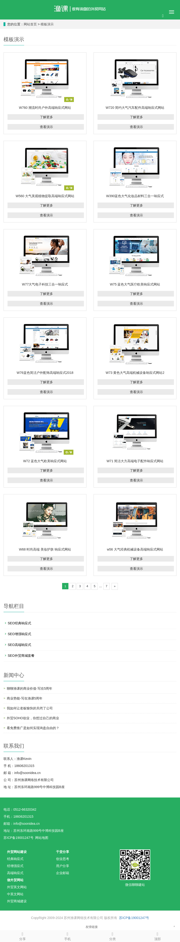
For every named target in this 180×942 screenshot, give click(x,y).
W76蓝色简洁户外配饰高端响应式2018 (45, 373)
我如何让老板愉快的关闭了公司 (30, 708)
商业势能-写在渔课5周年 (24, 698)
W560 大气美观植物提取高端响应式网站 (45, 196)
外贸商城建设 (17, 901)
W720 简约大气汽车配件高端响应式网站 (135, 107)
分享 (22, 935)
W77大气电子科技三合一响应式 (45, 284)
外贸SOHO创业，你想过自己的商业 (33, 718)
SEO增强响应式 (19, 634)
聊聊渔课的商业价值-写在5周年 (29, 688)
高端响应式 (15, 873)
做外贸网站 (15, 880)
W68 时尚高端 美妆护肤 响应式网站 (45, 549)
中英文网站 (15, 894)
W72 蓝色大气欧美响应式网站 (45, 461)
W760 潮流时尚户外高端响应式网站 (45, 107)
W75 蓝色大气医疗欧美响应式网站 (135, 284)
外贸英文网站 (17, 887)
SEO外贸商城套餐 (21, 655)
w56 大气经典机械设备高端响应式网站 (135, 549)
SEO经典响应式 (19, 623)
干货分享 (62, 852)
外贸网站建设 (17, 852)
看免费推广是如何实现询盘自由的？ (33, 728)
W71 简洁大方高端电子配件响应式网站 (135, 461)
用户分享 (62, 866)
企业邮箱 (62, 873)
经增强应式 (15, 866)
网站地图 (41, 838)
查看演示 (46, 127)
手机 (67, 935)
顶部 (157, 935)
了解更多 (46, 117)
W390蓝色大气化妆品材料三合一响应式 (135, 196)
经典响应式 (15, 859)
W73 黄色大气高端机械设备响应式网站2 (135, 373)
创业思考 (62, 859)
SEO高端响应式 (19, 645)
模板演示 (47, 24)
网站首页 (30, 24)
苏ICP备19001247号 (134, 918)
